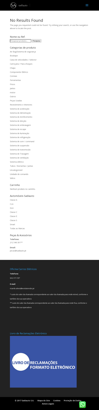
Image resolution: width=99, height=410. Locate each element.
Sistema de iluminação (19, 133)
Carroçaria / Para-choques (21, 64)
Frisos (12, 84)
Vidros (12, 178)
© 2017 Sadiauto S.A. (24, 400)
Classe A (13, 200)
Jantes (12, 88)
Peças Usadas (16, 100)
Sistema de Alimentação (20, 113)
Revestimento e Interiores (21, 104)
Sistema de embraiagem (20, 125)
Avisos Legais (48, 403)
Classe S (13, 220)
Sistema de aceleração (19, 109)
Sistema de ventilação (19, 157)
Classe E (13, 216)
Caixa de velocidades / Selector (23, 59)
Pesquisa (36, 41)
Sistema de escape (18, 129)
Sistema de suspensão (19, 145)
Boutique (14, 55)
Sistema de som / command (22, 141)
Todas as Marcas (17, 228)
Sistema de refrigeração (20, 137)
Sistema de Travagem (19, 153)
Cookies (56, 400)
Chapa (12, 68)
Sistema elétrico (17, 162)
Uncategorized (16, 170)
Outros (13, 96)
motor (12, 92)
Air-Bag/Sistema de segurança (23, 51)
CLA (11, 204)
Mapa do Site (43, 400)
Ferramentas (15, 80)
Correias (13, 76)
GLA (12, 208)
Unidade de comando (19, 174)
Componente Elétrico (19, 72)
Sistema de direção (18, 121)
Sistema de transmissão (20, 149)
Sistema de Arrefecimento (21, 117)
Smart (12, 224)
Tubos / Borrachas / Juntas (21, 166)
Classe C (13, 212)
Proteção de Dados (72, 400)
